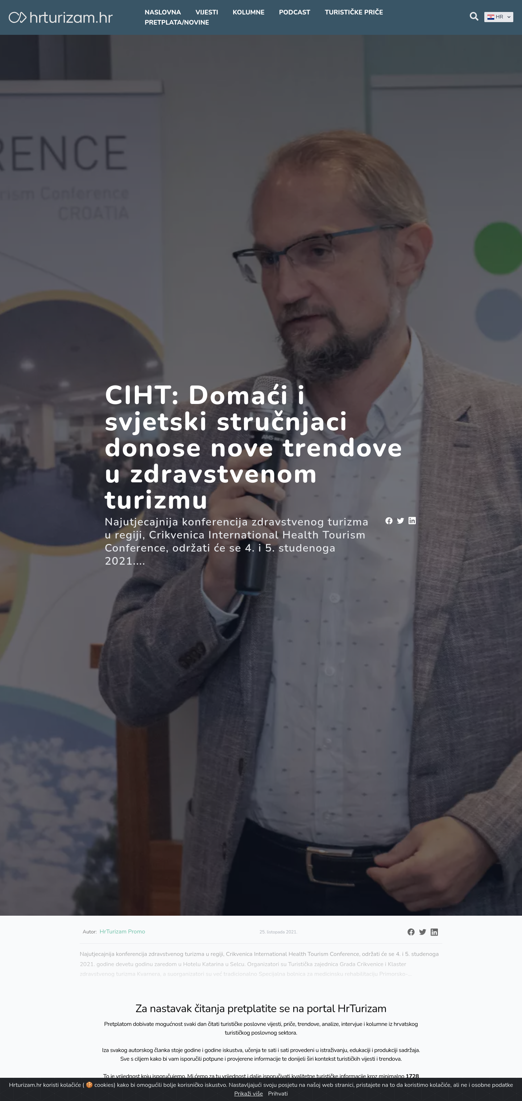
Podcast (294, 12)
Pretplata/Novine (177, 22)
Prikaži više (248, 1094)
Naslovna (163, 12)
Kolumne (249, 12)
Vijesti (206, 12)
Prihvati (277, 1094)
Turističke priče (354, 12)
